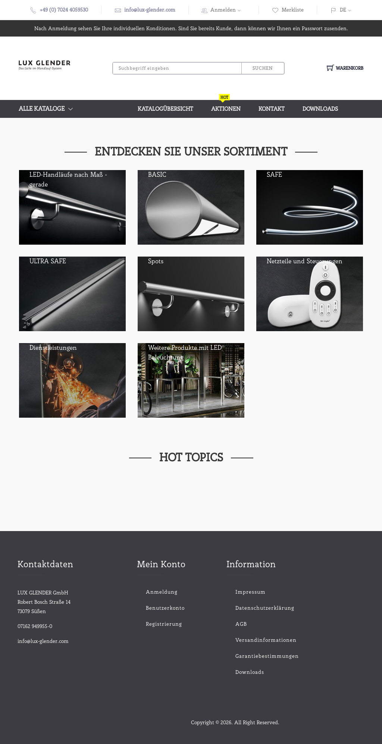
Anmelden (227, 10)
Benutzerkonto (165, 608)
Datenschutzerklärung (250, 608)
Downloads (320, 109)
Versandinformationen (250, 640)
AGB (241, 624)
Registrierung (164, 624)
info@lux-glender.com (149, 10)
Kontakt (272, 109)
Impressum (250, 592)
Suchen (263, 68)
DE (343, 10)
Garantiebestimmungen (250, 656)
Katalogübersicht (165, 109)
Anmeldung (162, 592)
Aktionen (226, 106)
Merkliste (288, 10)
